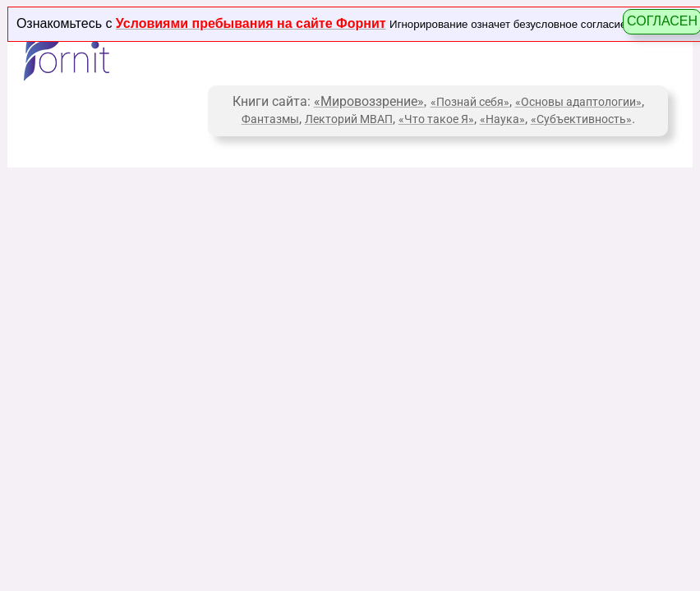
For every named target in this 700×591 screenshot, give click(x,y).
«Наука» (502, 119)
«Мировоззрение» (369, 101)
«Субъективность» (581, 119)
